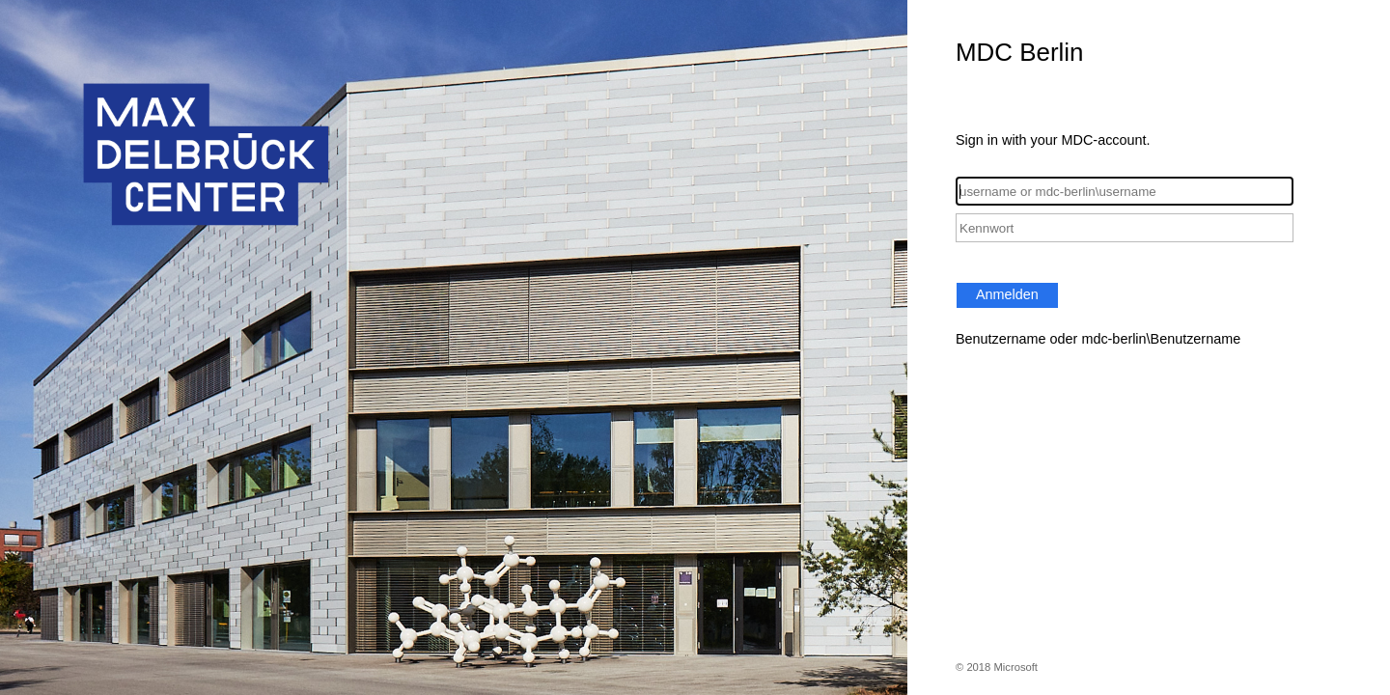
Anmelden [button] (1007, 294)
